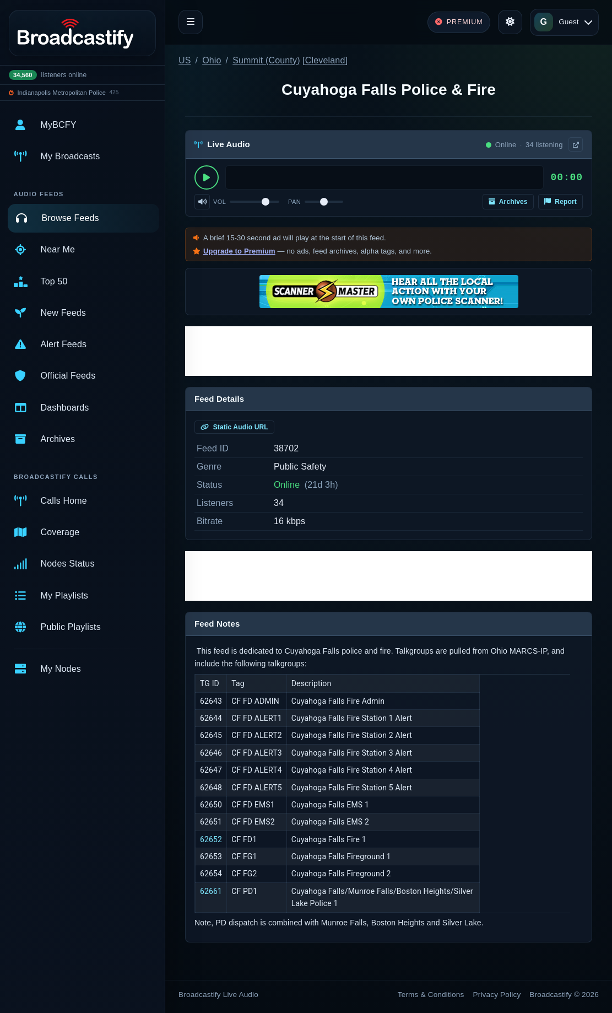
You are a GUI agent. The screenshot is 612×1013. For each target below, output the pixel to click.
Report (560, 202)
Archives (508, 202)
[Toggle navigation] (190, 22)
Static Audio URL (234, 427)
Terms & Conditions (431, 994)
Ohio (211, 60)
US (184, 60)
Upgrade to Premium (239, 251)
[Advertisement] (388, 351)
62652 (211, 839)
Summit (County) (266, 60)
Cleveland (325, 60)
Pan (294, 201)
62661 (211, 891)
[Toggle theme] (510, 22)
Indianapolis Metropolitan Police (62, 92)
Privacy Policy (497, 994)
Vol (219, 201)
